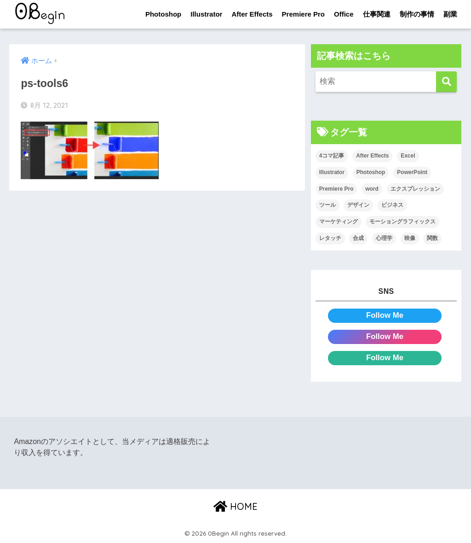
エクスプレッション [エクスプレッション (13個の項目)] (415, 189)
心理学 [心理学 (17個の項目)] (384, 238)
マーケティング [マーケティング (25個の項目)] (338, 221)
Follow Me (384, 315)
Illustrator (206, 14)
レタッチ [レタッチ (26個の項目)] (330, 238)
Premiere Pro (303, 14)
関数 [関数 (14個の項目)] (432, 238)
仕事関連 (377, 14)
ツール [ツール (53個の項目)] (327, 205)
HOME (235, 506)
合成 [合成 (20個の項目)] (358, 238)
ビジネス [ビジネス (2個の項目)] (392, 205)
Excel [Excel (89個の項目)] (408, 155)
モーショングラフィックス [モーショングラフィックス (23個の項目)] (402, 221)
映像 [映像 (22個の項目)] (409, 238)
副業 (450, 14)
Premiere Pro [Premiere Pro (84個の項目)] (336, 189)
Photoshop (163, 14)
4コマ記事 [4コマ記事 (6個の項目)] (332, 155)
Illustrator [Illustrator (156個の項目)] (332, 172)
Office (344, 14)
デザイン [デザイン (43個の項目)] (358, 205)
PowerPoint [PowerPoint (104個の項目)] (412, 172)
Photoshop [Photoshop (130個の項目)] (370, 172)
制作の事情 (417, 14)
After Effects (251, 14)
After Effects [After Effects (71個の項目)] (372, 155)
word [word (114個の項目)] (372, 189)
